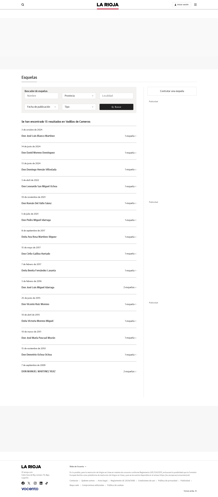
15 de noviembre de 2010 (34, 348)
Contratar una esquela (172, 91)
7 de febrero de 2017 (31, 264)
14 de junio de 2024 (31, 147)
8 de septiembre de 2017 (33, 231)
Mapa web (74, 485)
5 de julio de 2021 (30, 214)
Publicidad (185, 481)
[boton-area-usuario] (181, 4)
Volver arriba (190, 491)
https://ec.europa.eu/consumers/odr (175, 475)
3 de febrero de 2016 (32, 281)
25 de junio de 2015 (31, 298)
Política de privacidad (167, 481)
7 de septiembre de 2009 (33, 365)
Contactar (74, 481)
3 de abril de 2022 (30, 180)
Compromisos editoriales (93, 485)
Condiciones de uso (146, 481)
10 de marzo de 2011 (31, 332)
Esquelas (29, 78)
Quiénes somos (88, 481)
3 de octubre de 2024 (32, 130)
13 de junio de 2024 (31, 163)
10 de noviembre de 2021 (34, 197)
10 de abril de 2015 (31, 315)
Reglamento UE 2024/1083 (123, 481)
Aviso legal (103, 481)
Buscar (116, 107)
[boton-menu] (195, 5)
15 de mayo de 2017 (31, 248)
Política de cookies (115, 485)
